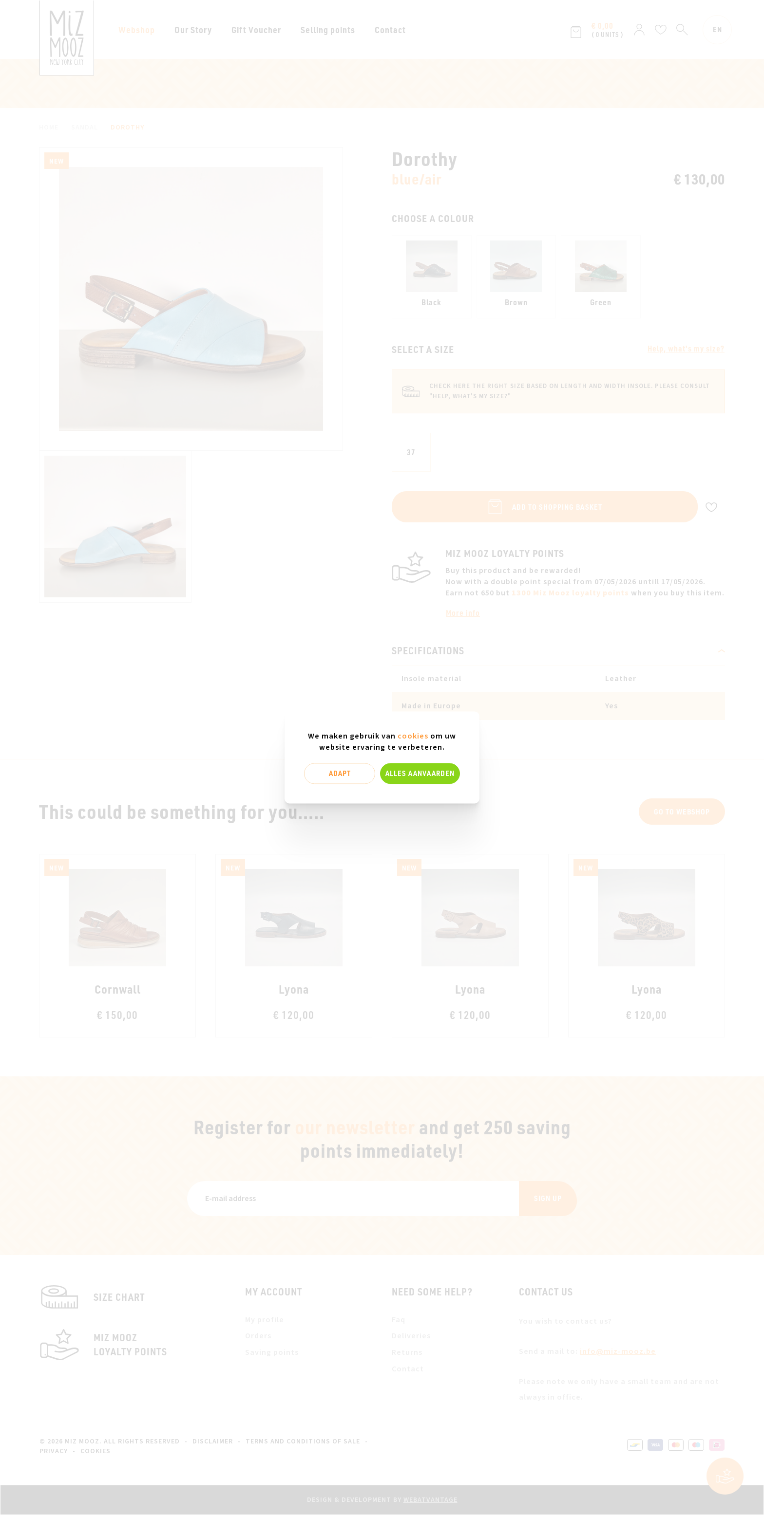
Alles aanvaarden (420, 773)
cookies (413, 736)
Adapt (340, 773)
